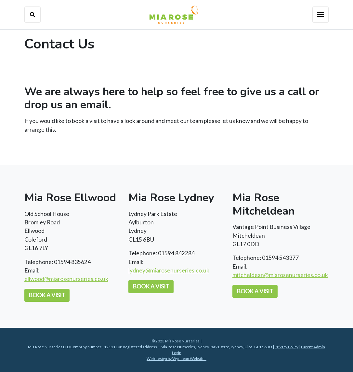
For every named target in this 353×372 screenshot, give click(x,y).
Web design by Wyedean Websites (176, 358)
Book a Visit (47, 295)
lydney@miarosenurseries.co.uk (168, 270)
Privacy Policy (286, 346)
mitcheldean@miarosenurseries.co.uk (280, 275)
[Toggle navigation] (320, 15)
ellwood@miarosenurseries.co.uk (66, 278)
